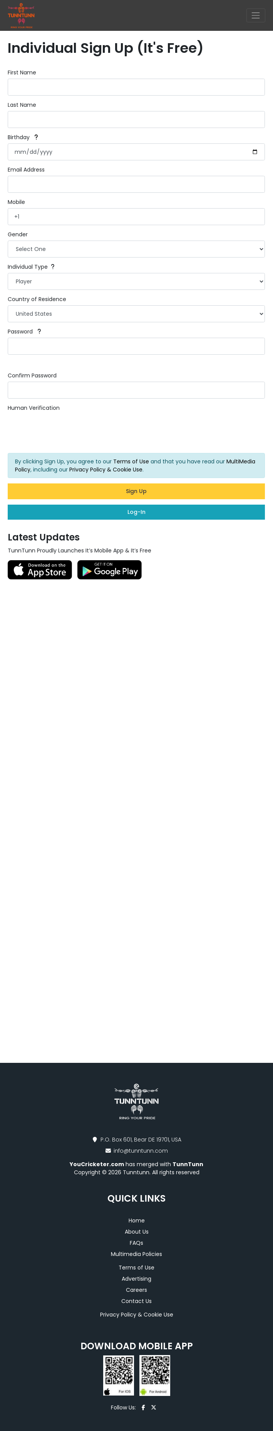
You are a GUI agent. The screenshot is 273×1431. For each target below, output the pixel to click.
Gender (18, 234)
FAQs (136, 1243)
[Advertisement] (136, 695)
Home (137, 1220)
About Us (137, 1232)
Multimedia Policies (136, 1254)
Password (24, 331)
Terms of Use (131, 461)
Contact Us (136, 1301)
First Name (22, 72)
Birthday (23, 137)
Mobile (16, 202)
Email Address (26, 169)
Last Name (22, 105)
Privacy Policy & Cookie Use (105, 469)
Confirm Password (32, 375)
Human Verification (34, 408)
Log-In (136, 512)
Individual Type (31, 267)
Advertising (136, 1279)
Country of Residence (37, 299)
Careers (136, 1290)
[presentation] (66, 430)
